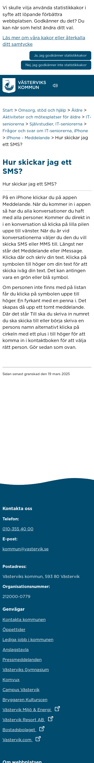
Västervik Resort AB (47, 718)
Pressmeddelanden (22, 659)
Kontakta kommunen (24, 619)
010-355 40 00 (17, 528)
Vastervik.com (43, 738)
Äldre (77, 110)
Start (7, 110)
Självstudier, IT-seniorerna (56, 123)
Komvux (11, 679)
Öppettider (13, 629)
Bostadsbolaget (45, 728)
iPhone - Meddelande (28, 137)
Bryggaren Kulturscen (24, 699)
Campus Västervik (20, 689)
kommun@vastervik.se (25, 548)
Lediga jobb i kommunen (27, 639)
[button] (69, 85)
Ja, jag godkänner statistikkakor (60, 55)
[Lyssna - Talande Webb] (56, 85)
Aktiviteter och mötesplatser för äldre (41, 116)
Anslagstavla (15, 649)
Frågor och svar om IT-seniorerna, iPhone (45, 130)
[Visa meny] (85, 85)
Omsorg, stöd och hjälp (42, 110)
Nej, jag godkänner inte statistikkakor (56, 65)
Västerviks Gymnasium (25, 669)
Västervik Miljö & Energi (47, 708)
